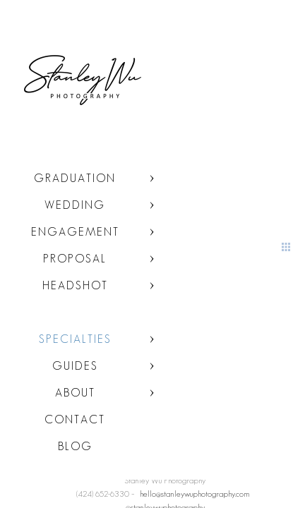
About (75, 393)
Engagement (75, 232)
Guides (75, 366)
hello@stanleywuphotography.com (195, 493)
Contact (74, 419)
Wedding (74, 205)
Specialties (75, 339)
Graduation (75, 178)
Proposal (75, 259)
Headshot (75, 285)
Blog (75, 446)
